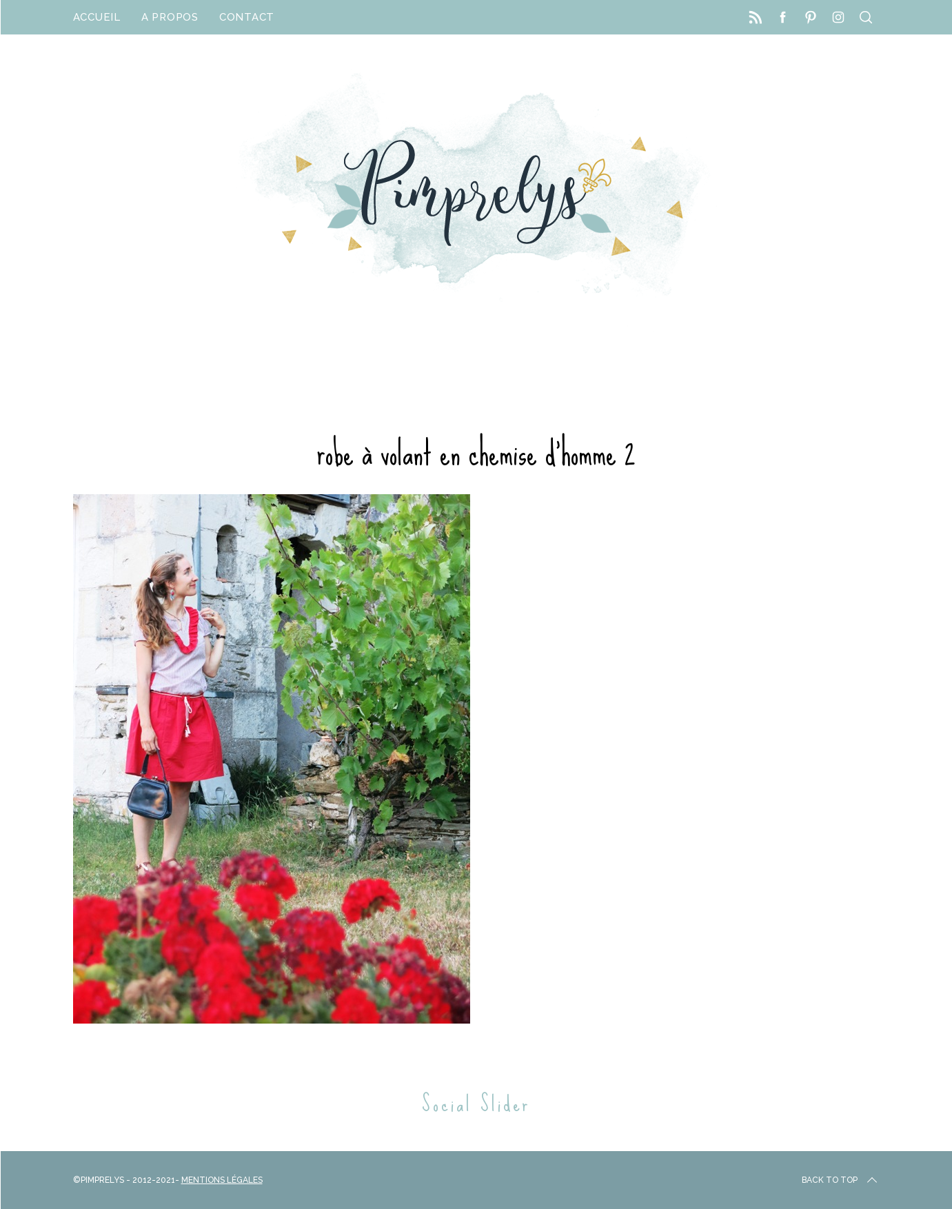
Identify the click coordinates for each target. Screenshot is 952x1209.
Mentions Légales (222, 1180)
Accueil (97, 17)
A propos (170, 17)
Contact (246, 17)
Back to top (841, 1180)
